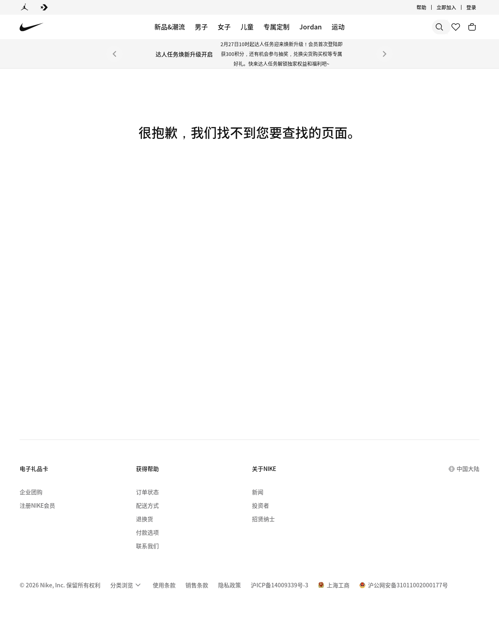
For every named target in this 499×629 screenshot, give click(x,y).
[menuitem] (126, 585)
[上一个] (114, 54)
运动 (338, 26)
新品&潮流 (169, 26)
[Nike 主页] (32, 27)
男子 (201, 26)
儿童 (247, 26)
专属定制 (276, 26)
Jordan (310, 26)
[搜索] (380, 27)
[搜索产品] (413, 27)
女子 (224, 26)
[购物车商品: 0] (472, 27)
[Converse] (44, 7)
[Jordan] (24, 7)
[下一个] (384, 54)
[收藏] (455, 27)
